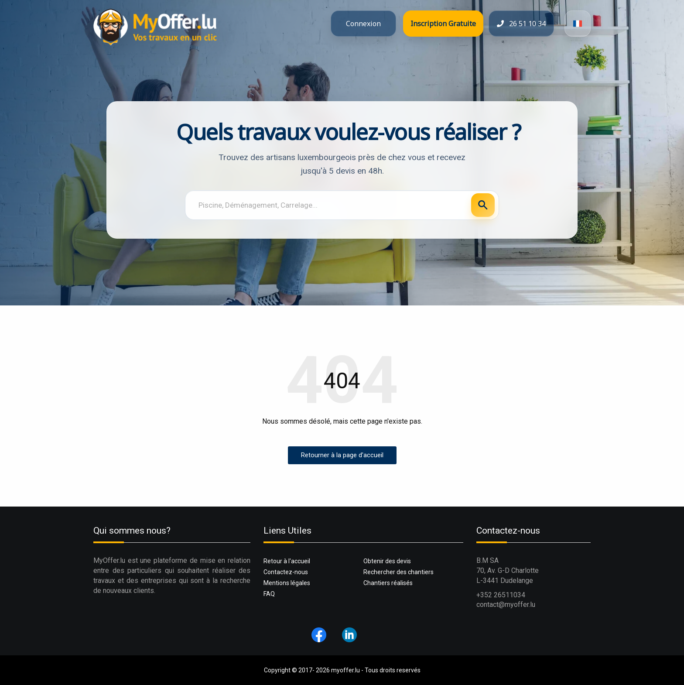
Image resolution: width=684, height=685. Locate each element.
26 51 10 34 (521, 23)
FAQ (269, 593)
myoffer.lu (345, 670)
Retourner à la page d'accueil (342, 455)
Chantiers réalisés (388, 582)
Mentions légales (286, 582)
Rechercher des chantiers (398, 572)
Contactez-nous (285, 572)
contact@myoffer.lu (505, 604)
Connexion (363, 23)
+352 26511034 (500, 595)
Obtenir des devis (387, 561)
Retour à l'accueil (286, 561)
